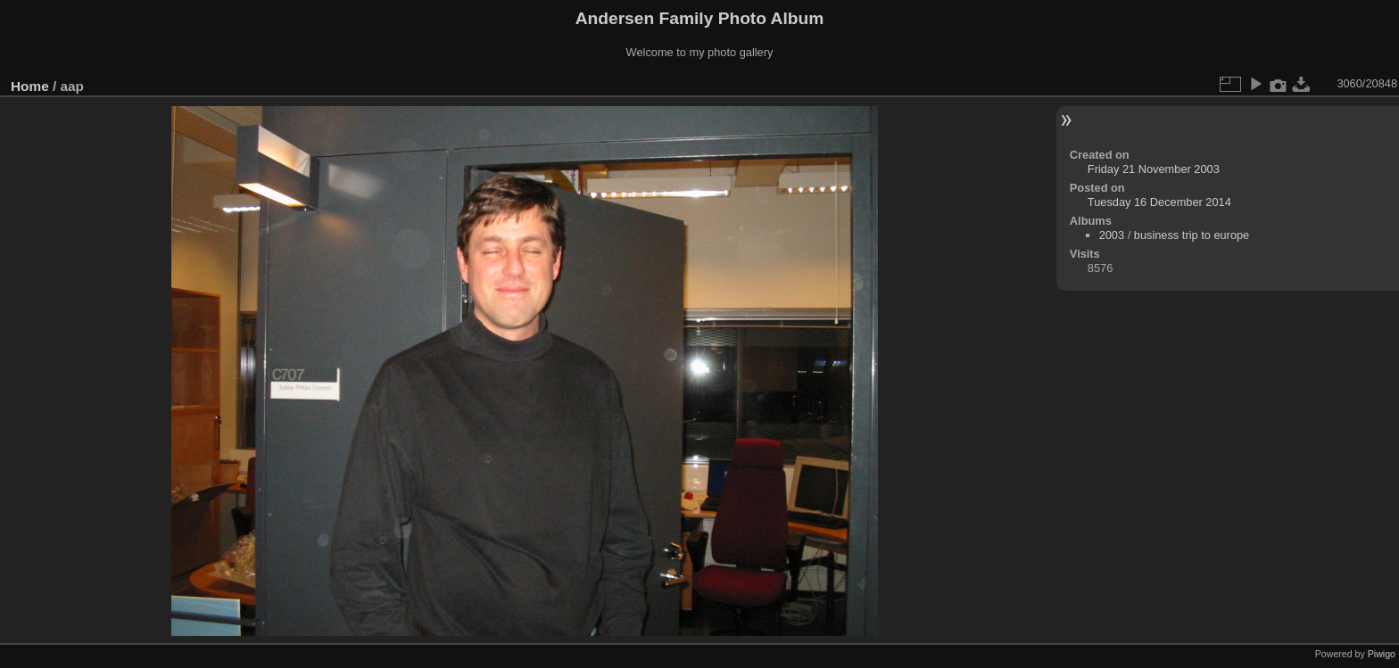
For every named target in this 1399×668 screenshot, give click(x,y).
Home (30, 86)
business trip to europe (1191, 235)
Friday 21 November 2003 (1154, 169)
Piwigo (1381, 653)
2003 (1111, 235)
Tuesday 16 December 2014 (1159, 202)
